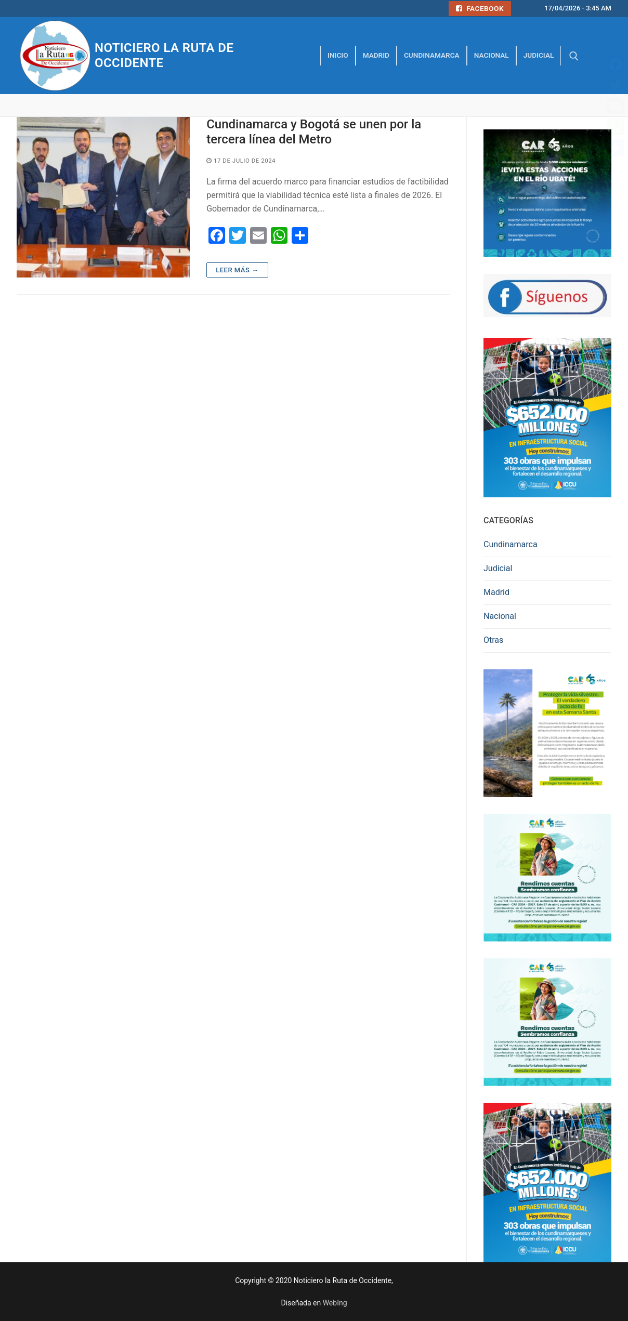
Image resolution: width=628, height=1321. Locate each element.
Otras (493, 640)
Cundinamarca (510, 544)
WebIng (335, 1303)
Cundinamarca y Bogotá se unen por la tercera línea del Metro (313, 132)
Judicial (497, 568)
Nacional (499, 616)
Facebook (480, 8)
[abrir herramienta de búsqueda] (574, 56)
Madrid (496, 592)
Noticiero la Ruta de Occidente (164, 55)
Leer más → (237, 270)
